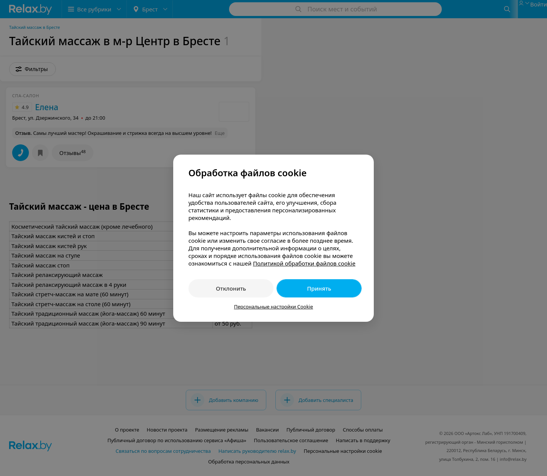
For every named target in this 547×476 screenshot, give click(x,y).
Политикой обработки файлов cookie (304, 263)
